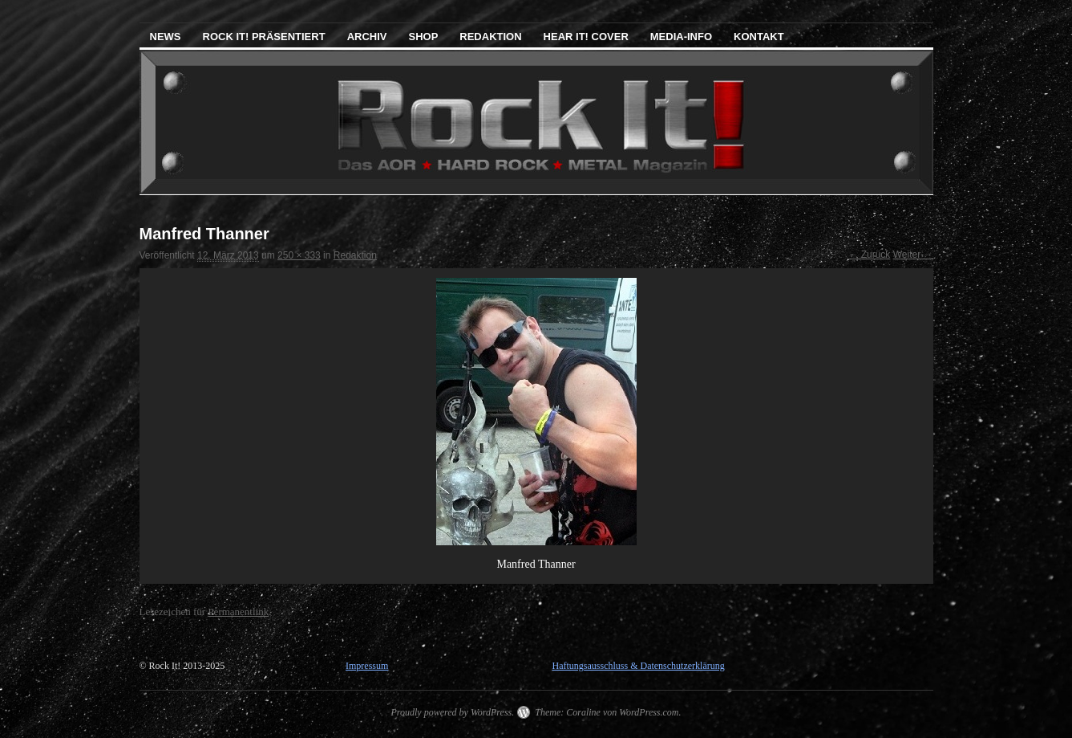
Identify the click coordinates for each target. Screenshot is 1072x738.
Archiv (367, 37)
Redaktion (490, 37)
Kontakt (759, 37)
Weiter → (913, 254)
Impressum (367, 665)
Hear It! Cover (586, 37)
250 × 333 (299, 255)
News (165, 37)
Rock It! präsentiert (264, 37)
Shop (423, 37)
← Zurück (869, 254)
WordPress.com (648, 712)
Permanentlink (238, 611)
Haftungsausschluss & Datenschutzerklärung (638, 665)
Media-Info (681, 37)
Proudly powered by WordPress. (452, 712)
